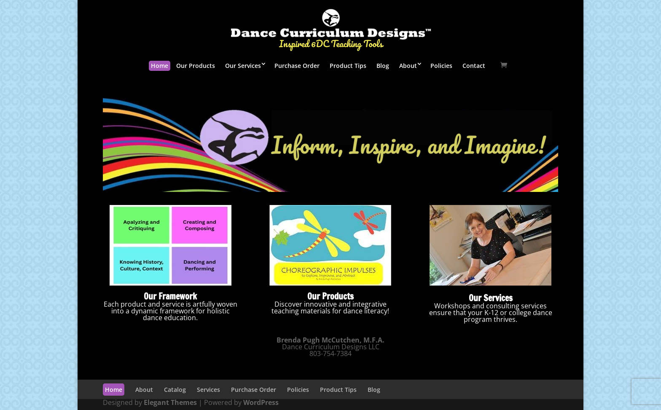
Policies (441, 66)
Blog (382, 66)
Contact (473, 66)
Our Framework (170, 296)
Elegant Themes (170, 402)
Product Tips (348, 66)
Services (208, 390)
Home (159, 66)
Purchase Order (297, 66)
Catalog (175, 390)
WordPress (261, 402)
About (408, 66)
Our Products (195, 66)
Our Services (243, 66)
